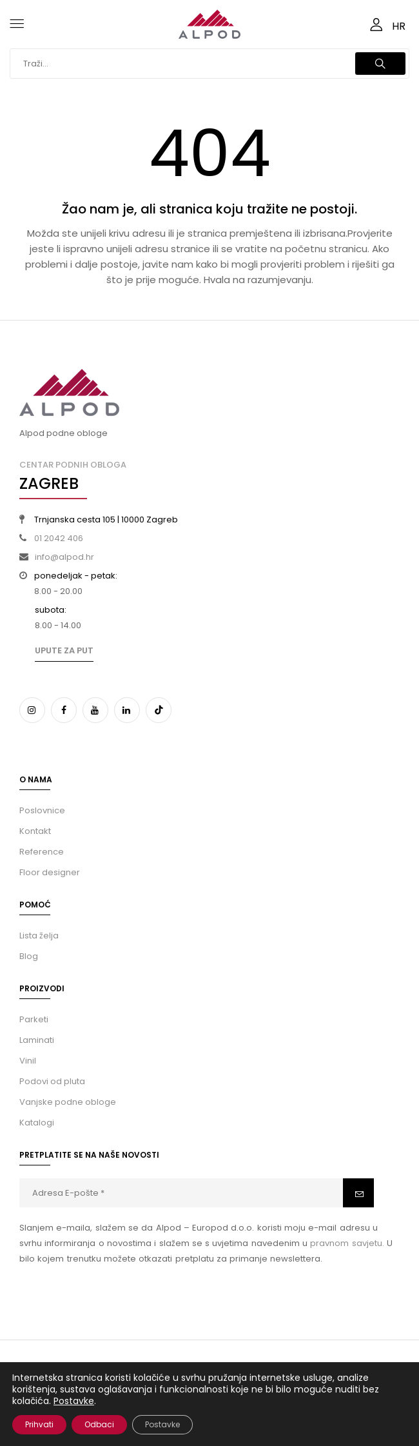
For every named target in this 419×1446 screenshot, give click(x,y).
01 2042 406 (58, 538)
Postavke (74, 1401)
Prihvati (39, 1424)
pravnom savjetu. (347, 1243)
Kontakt (35, 831)
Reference (41, 852)
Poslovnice (42, 810)
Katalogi (36, 1122)
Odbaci (99, 1424)
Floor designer (49, 872)
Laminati (36, 1040)
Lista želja (39, 935)
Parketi (33, 1019)
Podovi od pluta (52, 1081)
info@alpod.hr (64, 557)
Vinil (27, 1061)
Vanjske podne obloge (67, 1102)
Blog (28, 956)
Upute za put (64, 650)
